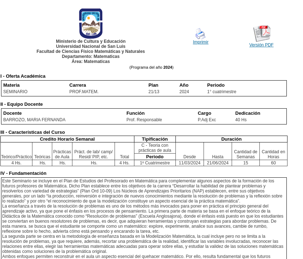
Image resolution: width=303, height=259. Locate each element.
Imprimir (200, 42)
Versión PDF (261, 44)
